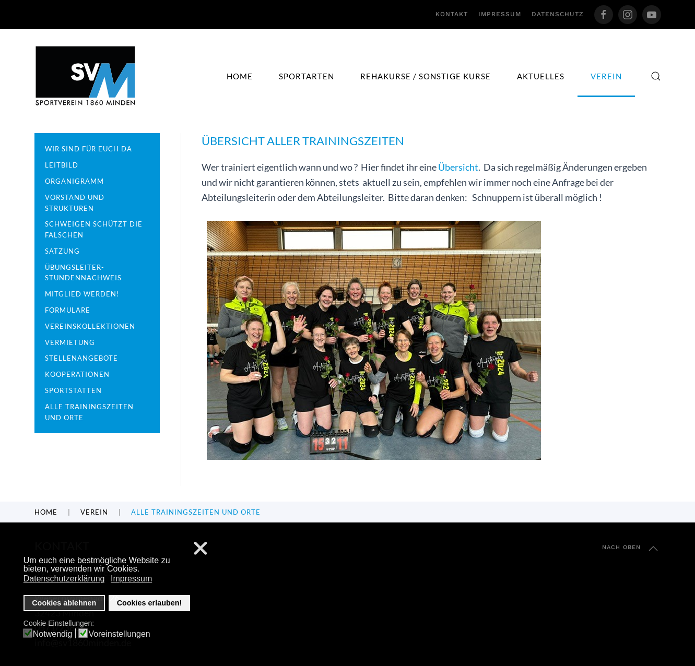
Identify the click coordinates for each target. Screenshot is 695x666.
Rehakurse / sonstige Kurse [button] (425, 76)
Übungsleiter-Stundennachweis (83, 272)
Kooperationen (77, 374)
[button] (656, 76)
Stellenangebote (81, 358)
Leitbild (61, 165)
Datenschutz (558, 14)
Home (240, 76)
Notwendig (53, 634)
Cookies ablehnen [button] (64, 603)
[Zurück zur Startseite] (85, 76)
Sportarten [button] (306, 76)
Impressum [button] (131, 578)
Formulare (67, 310)
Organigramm (74, 181)
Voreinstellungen (119, 634)
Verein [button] (606, 76)
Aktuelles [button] (540, 76)
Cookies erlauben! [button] (149, 603)
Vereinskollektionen (90, 326)
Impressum (499, 14)
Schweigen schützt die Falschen (94, 229)
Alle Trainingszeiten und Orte (89, 412)
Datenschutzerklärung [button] (64, 578)
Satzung (62, 251)
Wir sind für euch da (88, 149)
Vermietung (70, 342)
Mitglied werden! (82, 294)
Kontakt (451, 14)
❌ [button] (200, 548)
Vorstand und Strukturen (74, 202)
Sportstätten (73, 390)
